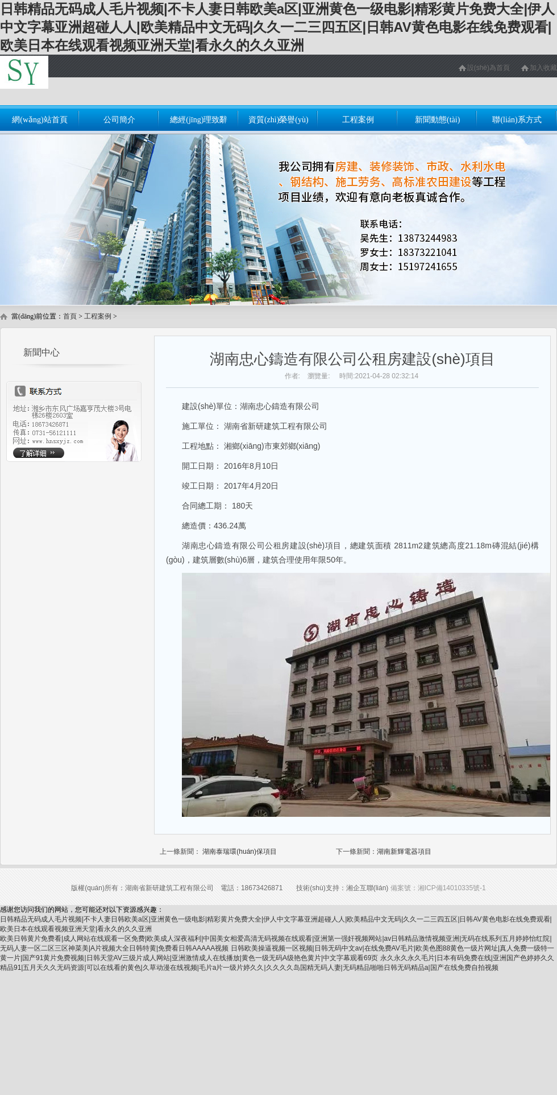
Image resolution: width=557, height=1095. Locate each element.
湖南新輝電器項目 (404, 852)
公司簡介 (119, 119)
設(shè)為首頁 (488, 68)
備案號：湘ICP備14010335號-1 (438, 888)
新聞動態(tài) (437, 119)
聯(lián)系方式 (516, 119)
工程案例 (358, 119)
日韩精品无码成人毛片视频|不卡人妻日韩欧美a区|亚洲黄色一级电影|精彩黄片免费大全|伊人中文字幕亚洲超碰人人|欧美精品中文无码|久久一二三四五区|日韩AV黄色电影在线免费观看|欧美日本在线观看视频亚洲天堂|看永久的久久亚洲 (277, 27)
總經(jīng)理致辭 (198, 119)
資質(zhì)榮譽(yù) (278, 119)
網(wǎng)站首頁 (39, 119)
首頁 (70, 316)
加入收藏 (543, 68)
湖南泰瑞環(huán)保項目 (239, 852)
